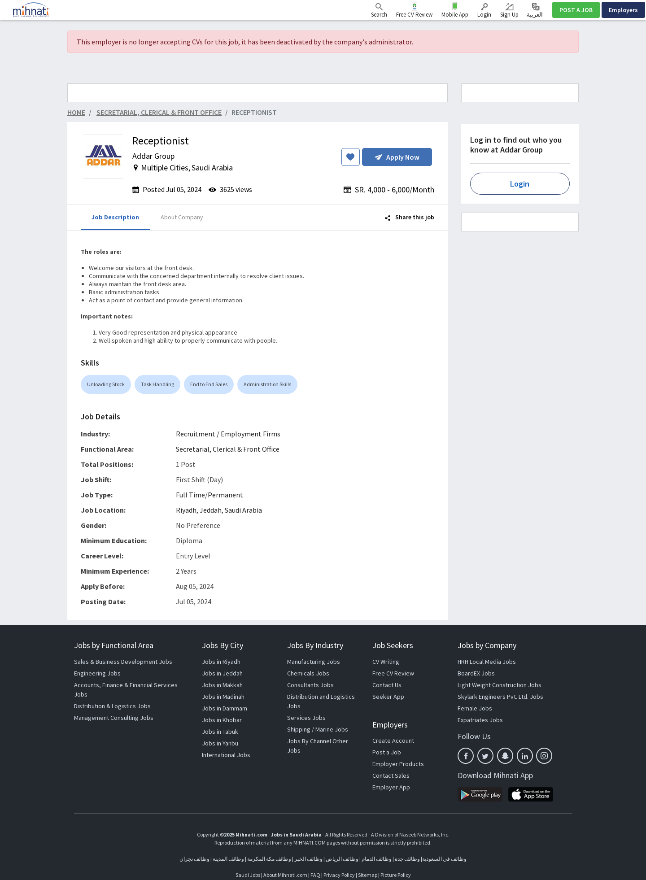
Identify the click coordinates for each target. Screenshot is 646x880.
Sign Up (509, 10)
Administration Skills (267, 384)
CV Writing (385, 662)
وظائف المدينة (228, 858)
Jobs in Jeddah (222, 673)
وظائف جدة (407, 858)
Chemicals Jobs (308, 673)
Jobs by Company (487, 645)
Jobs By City (222, 645)
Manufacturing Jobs (313, 662)
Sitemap (367, 874)
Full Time (190, 494)
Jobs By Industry (315, 645)
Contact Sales (391, 775)
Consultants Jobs (310, 685)
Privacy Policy (339, 874)
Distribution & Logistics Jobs (112, 706)
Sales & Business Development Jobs (123, 662)
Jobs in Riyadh (221, 662)
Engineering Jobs (97, 673)
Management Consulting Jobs (113, 718)
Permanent (225, 494)
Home (76, 112)
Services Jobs (306, 718)
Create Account (393, 740)
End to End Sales (208, 384)
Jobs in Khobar (222, 720)
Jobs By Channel (309, 741)
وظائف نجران (194, 858)
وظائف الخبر (308, 858)
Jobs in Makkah (222, 685)
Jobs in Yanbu (220, 743)
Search (379, 10)
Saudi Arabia (243, 509)
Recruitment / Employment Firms (228, 433)
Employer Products (398, 764)
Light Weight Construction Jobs (499, 685)
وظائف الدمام (377, 858)
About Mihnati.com (285, 874)
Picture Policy (395, 874)
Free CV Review (414, 14)
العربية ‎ (535, 10)
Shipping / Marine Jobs (317, 729)
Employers (623, 10)
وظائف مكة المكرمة (269, 858)
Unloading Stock (106, 384)
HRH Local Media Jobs (487, 662)
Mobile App (454, 14)
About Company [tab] (182, 217)
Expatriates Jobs (480, 720)
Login (484, 10)
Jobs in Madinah (223, 697)
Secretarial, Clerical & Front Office (227, 448)
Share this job (409, 217)
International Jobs (226, 755)
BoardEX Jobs (476, 673)
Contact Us (387, 685)
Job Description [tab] (115, 217)
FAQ (315, 874)
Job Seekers (392, 645)
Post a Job (386, 752)
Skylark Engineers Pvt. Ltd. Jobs (500, 697)
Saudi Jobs (248, 874)
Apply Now (397, 156)
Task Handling (157, 384)
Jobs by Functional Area (113, 645)
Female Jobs (475, 708)
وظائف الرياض (342, 858)
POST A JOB (576, 10)
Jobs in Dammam (224, 708)
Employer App (391, 787)
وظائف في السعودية (444, 858)
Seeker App (388, 697)
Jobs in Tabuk (220, 732)
